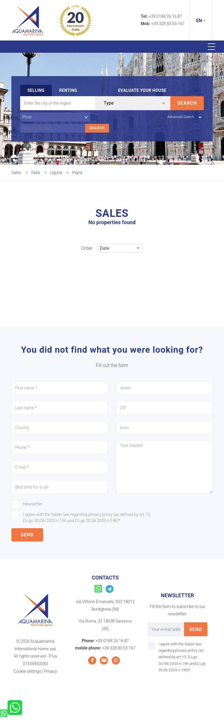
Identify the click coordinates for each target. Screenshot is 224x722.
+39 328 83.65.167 (168, 23)
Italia (35, 172)
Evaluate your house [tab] (142, 90)
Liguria (56, 172)
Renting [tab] (68, 90)
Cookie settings (27, 671)
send (27, 534)
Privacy (50, 671)
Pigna (77, 172)
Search (187, 103)
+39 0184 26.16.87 (165, 16)
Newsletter (32, 504)
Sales (16, 172)
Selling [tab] (36, 90)
